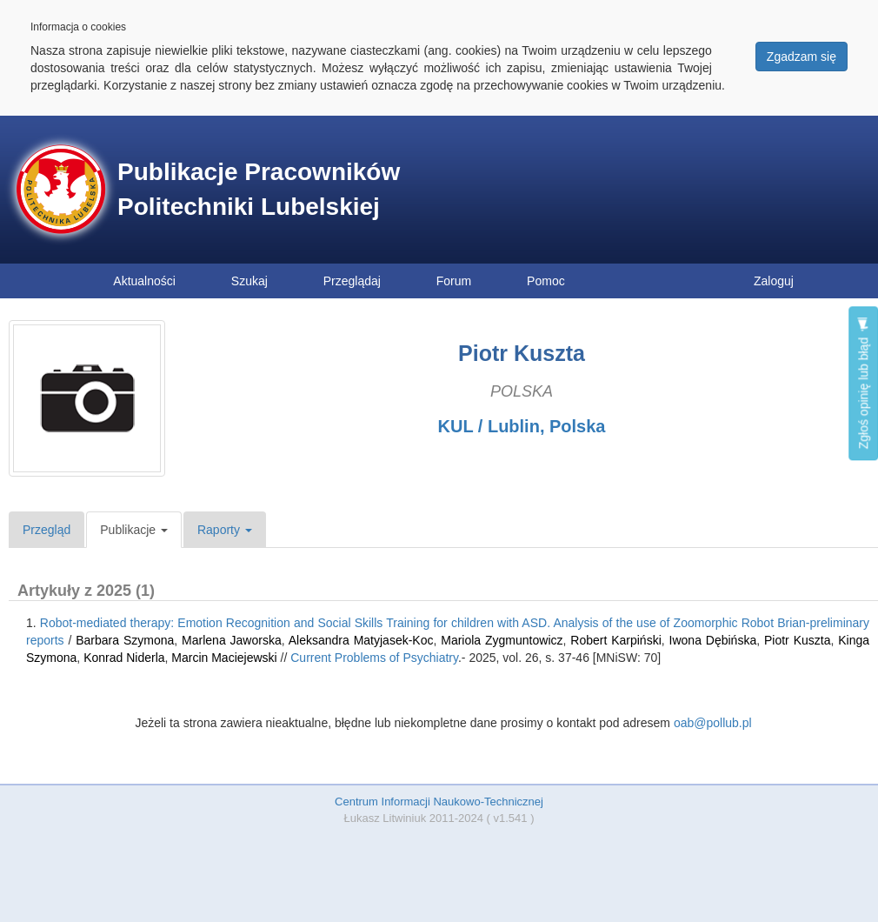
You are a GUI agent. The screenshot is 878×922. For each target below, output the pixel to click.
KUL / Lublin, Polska (522, 426)
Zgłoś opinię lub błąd (863, 383)
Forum (453, 281)
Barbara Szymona (125, 640)
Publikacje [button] (134, 530)
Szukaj (249, 281)
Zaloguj (774, 281)
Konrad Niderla (123, 658)
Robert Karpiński (616, 640)
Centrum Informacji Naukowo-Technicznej (439, 801)
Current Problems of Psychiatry (374, 658)
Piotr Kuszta (797, 640)
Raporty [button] (224, 530)
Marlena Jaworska (232, 640)
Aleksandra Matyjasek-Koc (361, 640)
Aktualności (144, 281)
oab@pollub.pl (713, 723)
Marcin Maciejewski (223, 658)
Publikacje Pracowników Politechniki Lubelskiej (258, 189)
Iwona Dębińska (713, 640)
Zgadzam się (801, 56)
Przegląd (46, 530)
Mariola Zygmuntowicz (501, 640)
